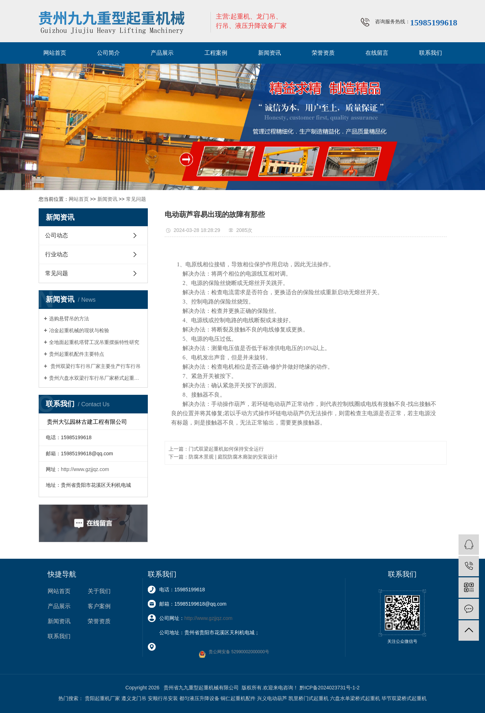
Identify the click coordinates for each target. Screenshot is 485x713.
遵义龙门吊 (133, 698)
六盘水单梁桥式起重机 (355, 698)
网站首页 (54, 53)
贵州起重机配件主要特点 (76, 354)
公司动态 (56, 235)
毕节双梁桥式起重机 (404, 698)
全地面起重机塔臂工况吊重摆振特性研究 (94, 342)
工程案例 (215, 53)
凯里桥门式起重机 (308, 698)
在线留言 (376, 53)
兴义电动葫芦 (272, 698)
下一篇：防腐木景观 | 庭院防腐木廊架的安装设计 (223, 457)
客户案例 (99, 606)
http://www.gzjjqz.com (85, 469)
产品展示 (162, 53)
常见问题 (136, 199)
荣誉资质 (323, 53)
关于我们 (99, 591)
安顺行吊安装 (163, 698)
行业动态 (56, 254)
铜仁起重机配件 (238, 698)
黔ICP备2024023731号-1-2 (330, 687)
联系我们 (430, 53)
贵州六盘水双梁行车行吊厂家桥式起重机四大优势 (95, 378)
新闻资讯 (269, 53)
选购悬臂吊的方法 (69, 318)
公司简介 (108, 53)
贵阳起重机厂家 (102, 698)
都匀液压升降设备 (199, 698)
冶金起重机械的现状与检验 (79, 330)
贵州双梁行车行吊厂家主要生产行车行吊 (95, 366)
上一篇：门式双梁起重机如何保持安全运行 (216, 449)
